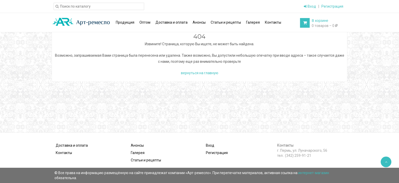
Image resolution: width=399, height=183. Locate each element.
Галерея (138, 153)
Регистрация (332, 6)
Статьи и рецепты (146, 160)
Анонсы (137, 145)
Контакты (64, 153)
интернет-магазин (313, 173)
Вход (310, 6)
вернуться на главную (199, 73)
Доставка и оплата (72, 145)
